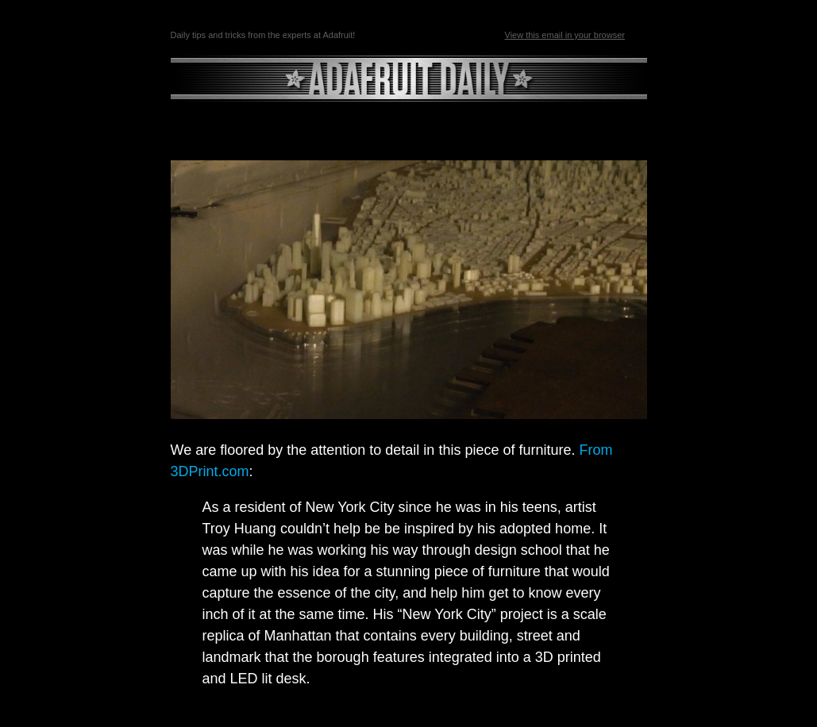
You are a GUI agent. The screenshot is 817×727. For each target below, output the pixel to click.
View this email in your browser (565, 35)
